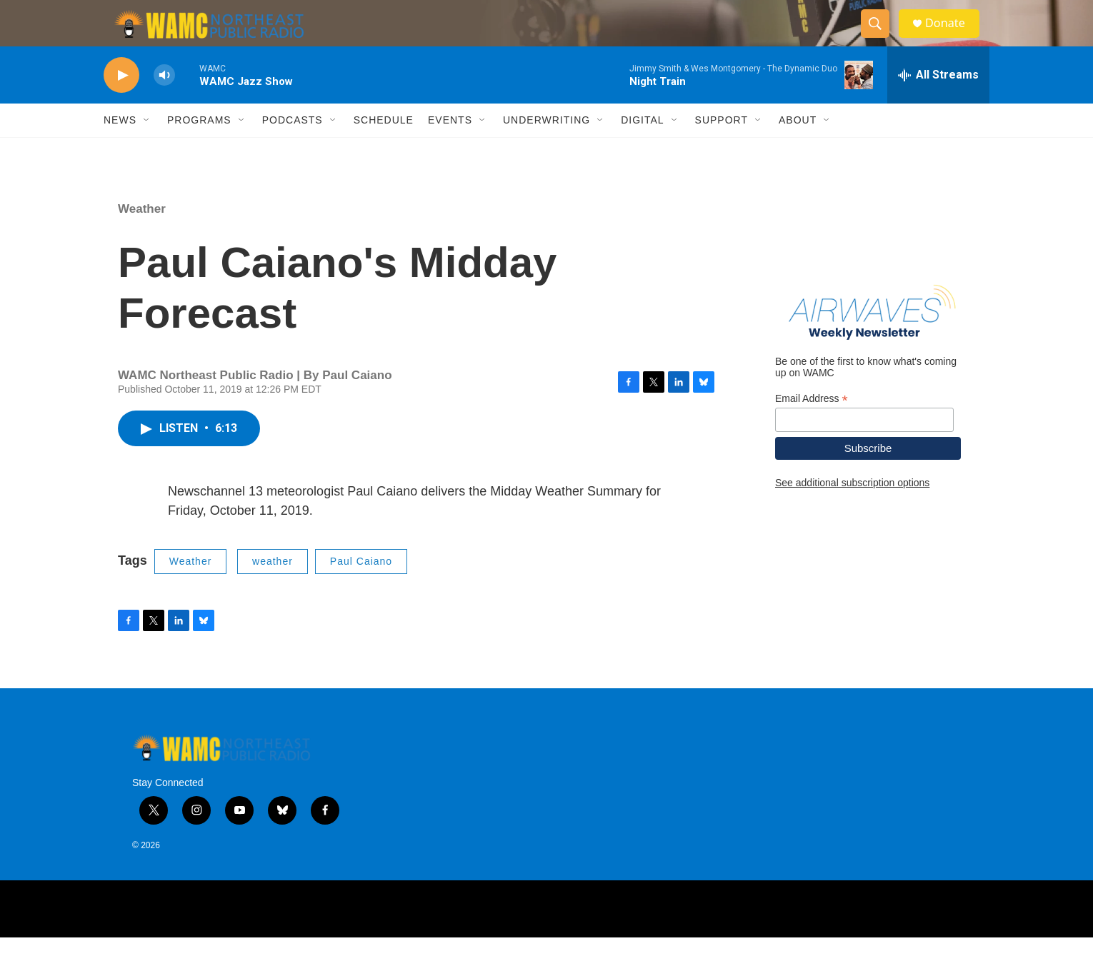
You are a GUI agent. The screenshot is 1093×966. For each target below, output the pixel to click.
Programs (199, 148)
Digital (642, 148)
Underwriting (546, 148)
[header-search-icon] (881, 38)
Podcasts (292, 148)
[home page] (199, 38)
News (120, 148)
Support (721, 148)
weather (272, 589)
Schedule (384, 148)
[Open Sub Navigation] (147, 148)
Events (450, 148)
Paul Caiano (361, 589)
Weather (142, 237)
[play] (121, 104)
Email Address (811, 426)
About (798, 148)
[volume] (164, 104)
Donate (953, 37)
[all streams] (938, 103)
